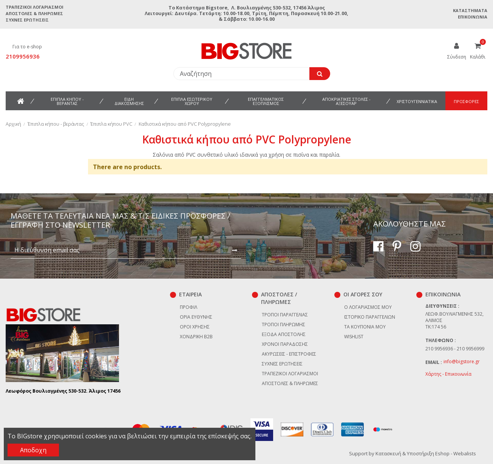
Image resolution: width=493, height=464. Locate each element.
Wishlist (353, 336)
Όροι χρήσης (195, 327)
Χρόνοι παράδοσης (285, 344)
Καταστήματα (470, 10)
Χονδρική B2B (196, 336)
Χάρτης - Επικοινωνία (448, 374)
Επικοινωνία (472, 17)
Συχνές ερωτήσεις (27, 20)
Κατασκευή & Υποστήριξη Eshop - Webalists (426, 453)
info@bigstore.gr (462, 361)
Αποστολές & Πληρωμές (34, 13)
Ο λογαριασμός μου (368, 307)
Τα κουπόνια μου (365, 327)
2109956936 (23, 56)
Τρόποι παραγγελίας (285, 314)
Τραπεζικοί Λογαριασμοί (34, 7)
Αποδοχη (33, 450)
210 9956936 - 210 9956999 (454, 348)
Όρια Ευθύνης (196, 317)
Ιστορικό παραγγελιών (369, 317)
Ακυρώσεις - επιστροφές (289, 354)
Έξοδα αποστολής (284, 334)
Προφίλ (188, 307)
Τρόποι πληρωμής (283, 324)
